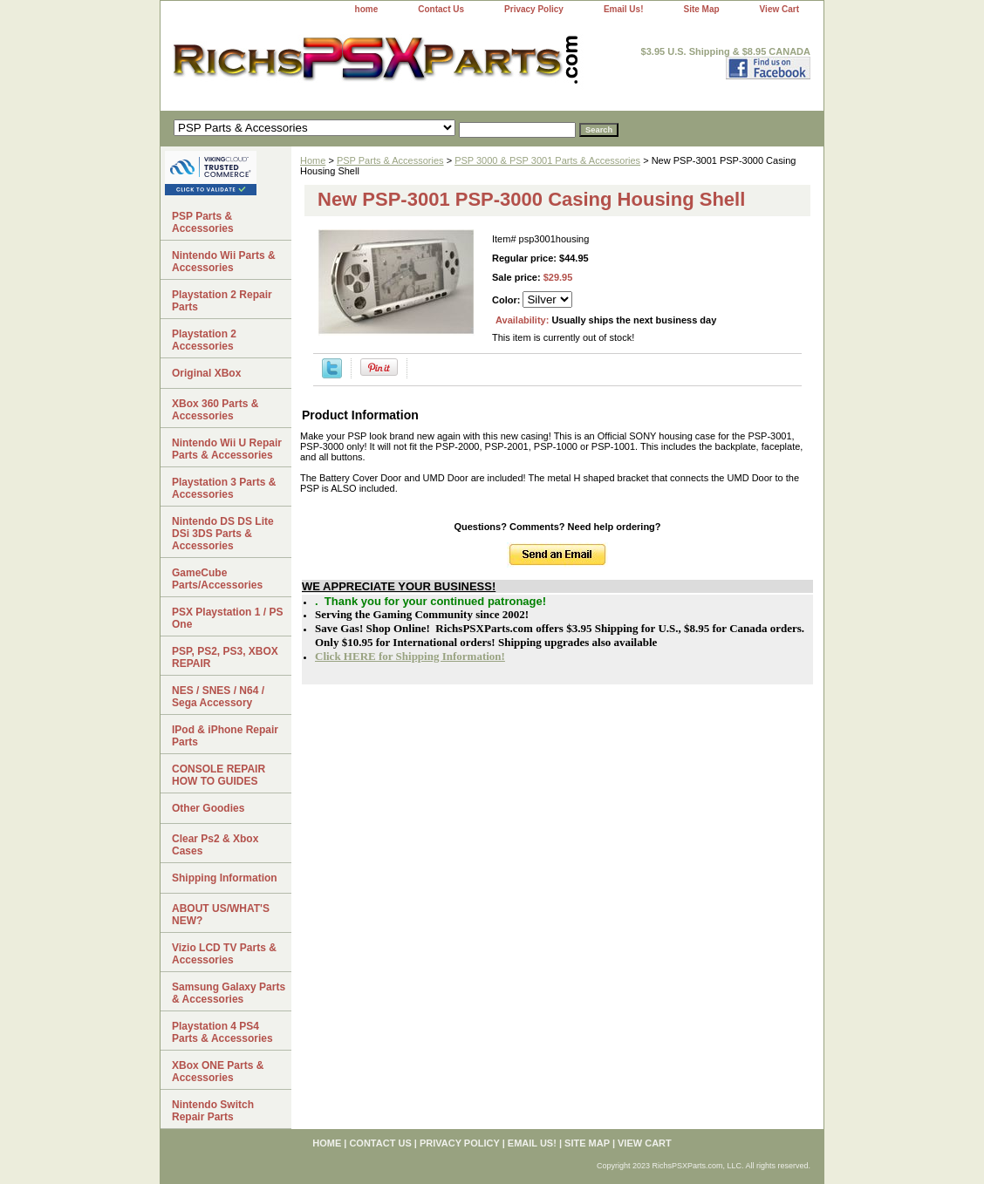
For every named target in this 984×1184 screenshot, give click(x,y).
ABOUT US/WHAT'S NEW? (221, 914)
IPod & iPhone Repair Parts (225, 736)
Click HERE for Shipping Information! (410, 656)
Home (312, 160)
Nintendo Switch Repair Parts (213, 1111)
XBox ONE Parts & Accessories (217, 1071)
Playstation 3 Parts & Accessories (224, 488)
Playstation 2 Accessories (204, 340)
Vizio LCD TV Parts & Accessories (224, 954)
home (367, 9)
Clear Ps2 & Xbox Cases (215, 845)
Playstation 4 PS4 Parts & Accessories (222, 1032)
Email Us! (624, 9)
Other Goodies (208, 808)
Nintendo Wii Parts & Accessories (224, 261)
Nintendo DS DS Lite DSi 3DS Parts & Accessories (223, 533)
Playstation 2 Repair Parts (222, 301)
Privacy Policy (534, 9)
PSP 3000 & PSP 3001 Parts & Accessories (547, 160)
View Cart (779, 9)
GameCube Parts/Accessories (217, 579)
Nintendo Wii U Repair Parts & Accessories (227, 449)
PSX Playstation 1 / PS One (227, 618)
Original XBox (206, 373)
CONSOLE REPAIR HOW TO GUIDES (218, 775)
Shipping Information (224, 878)
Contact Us (441, 9)
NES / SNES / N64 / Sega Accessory (218, 696)
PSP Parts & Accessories (390, 160)
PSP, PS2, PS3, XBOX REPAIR (225, 657)
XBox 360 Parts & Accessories (215, 410)
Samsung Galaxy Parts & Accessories (228, 993)
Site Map (701, 9)
